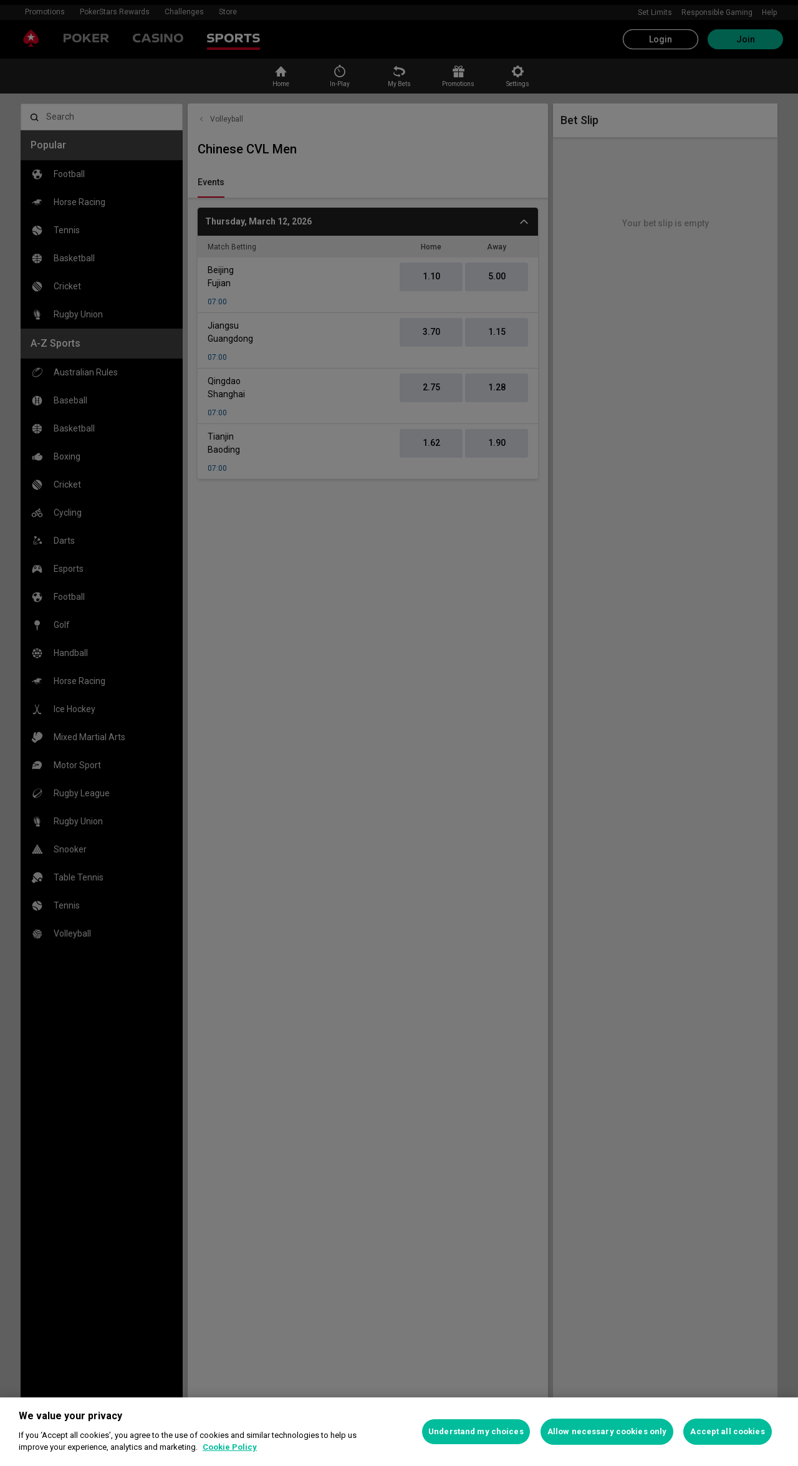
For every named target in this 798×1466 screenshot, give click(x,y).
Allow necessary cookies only (607, 1431)
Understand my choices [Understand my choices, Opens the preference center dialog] (476, 1431)
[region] (399, 1431)
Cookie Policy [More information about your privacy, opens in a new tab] (230, 1447)
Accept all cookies (727, 1431)
